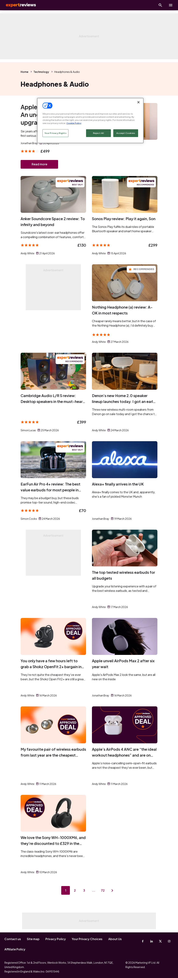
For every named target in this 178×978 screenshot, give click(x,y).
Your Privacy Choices (87, 939)
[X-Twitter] (160, 941)
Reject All (98, 133)
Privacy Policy (55, 939)
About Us (115, 939)
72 (103, 891)
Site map (33, 939)
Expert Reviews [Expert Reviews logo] (18, 5)
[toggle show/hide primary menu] (170, 5)
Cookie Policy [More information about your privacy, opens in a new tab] (73, 123)
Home (24, 71)
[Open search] (160, 5)
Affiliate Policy (14, 949)
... (93, 891)
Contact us (12, 939)
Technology (41, 71)
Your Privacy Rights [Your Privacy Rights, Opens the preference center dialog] (55, 133)
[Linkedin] (151, 941)
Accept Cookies (125, 133)
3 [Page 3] (84, 891)
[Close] (138, 102)
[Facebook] (142, 941)
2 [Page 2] (75, 891)
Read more (39, 164)
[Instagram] (169, 941)
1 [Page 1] (65, 891)
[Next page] (112, 890)
